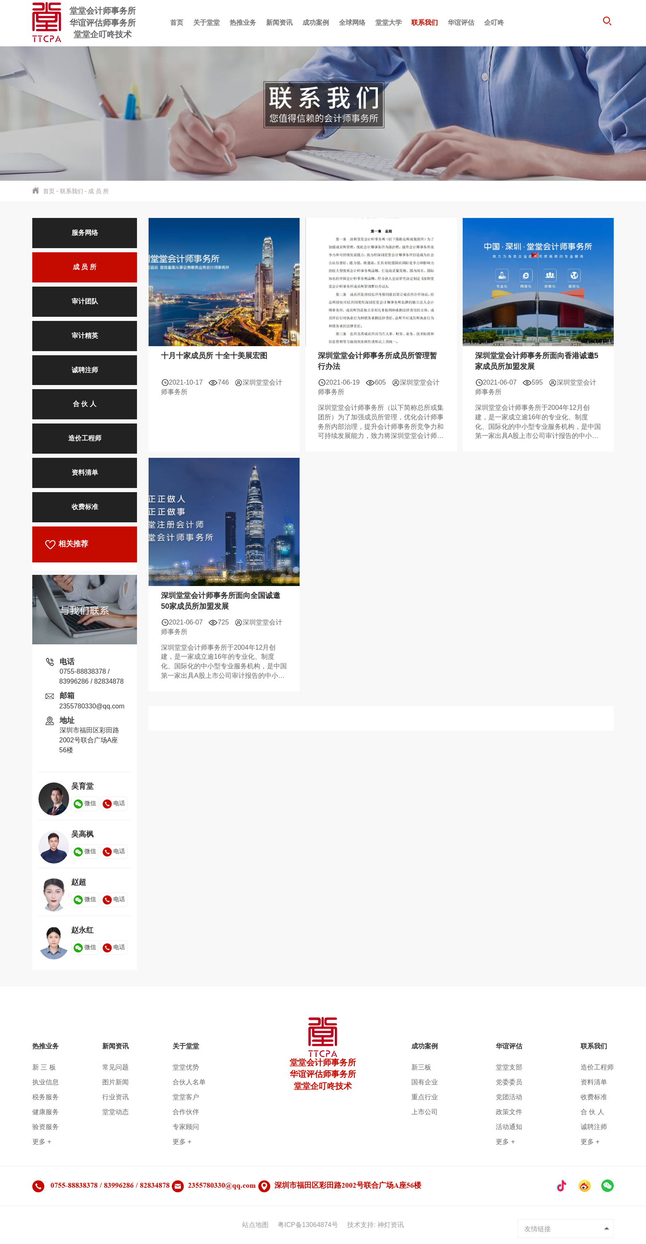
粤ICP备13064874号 (308, 1224)
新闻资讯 (279, 22)
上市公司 (424, 1111)
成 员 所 (98, 191)
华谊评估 (461, 22)
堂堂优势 (186, 1067)
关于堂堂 (206, 22)
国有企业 (424, 1082)
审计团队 (85, 301)
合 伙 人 (84, 403)
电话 (114, 803)
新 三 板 (44, 1067)
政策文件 (509, 1111)
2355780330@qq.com (92, 706)
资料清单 (85, 472)
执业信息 (45, 1082)
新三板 (421, 1067)
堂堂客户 (186, 1096)
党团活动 (509, 1096)
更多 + (41, 1141)
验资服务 (45, 1126)
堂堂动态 (115, 1111)
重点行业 (424, 1096)
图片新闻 (115, 1082)
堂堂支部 (509, 1067)
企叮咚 (494, 22)
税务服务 (45, 1096)
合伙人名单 (189, 1082)
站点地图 (255, 1224)
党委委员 (509, 1082)
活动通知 (509, 1126)
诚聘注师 (85, 369)
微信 (85, 803)
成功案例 (316, 22)
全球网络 (352, 22)
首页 (176, 22)
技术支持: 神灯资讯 (375, 1224)
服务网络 (85, 232)
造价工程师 (84, 438)
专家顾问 (186, 1126)
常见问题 (115, 1067)
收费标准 (85, 506)
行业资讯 (115, 1096)
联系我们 (424, 22)
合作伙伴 (186, 1111)
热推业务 (243, 22)
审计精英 (85, 335)
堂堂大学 (388, 22)
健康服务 (45, 1111)
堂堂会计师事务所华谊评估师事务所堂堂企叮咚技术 (323, 1061)
